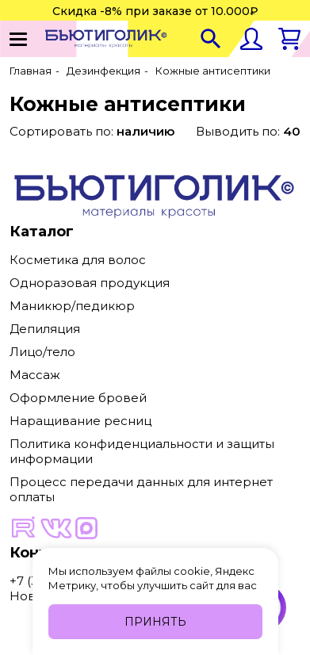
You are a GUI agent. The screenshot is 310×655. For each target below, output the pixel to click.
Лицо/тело (42, 351)
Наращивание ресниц (80, 420)
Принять (155, 622)
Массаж (35, 374)
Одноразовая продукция (90, 282)
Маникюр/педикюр (72, 305)
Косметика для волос (78, 259)
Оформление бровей (78, 397)
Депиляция (45, 328)
